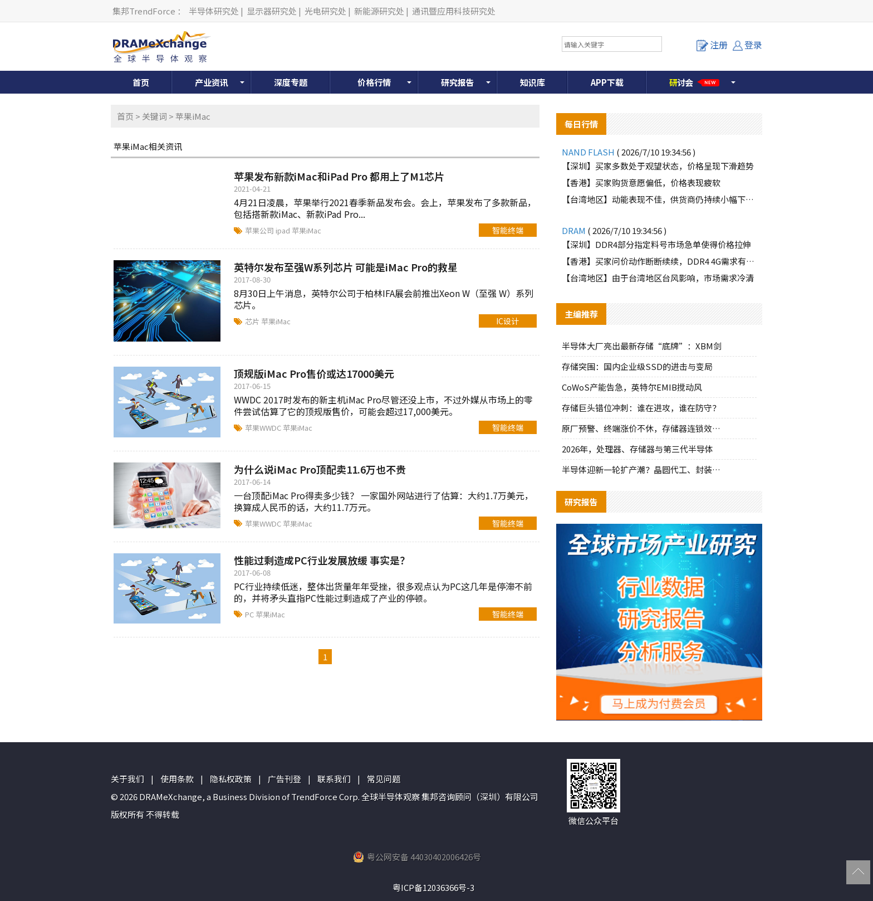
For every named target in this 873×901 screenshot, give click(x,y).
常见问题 (383, 779)
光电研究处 (325, 11)
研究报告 (457, 82)
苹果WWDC (264, 427)
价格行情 (374, 82)
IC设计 (507, 321)
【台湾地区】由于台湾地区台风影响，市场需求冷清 (658, 278)
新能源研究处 (379, 11)
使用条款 (177, 779)
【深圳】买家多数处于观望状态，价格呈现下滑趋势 (658, 166)
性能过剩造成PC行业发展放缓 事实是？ (322, 560)
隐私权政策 (231, 779)
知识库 (532, 82)
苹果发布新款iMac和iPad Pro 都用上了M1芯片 (339, 176)
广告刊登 (284, 779)
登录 (747, 44)
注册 (712, 44)
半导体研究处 (214, 11)
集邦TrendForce (143, 11)
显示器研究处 (272, 11)
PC (250, 614)
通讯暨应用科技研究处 (454, 11)
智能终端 (507, 230)
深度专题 (290, 82)
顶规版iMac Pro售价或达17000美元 (314, 373)
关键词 (154, 116)
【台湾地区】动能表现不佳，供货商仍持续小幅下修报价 (659, 199)
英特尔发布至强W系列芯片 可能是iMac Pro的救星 (346, 267)
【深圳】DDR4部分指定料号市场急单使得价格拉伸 (656, 244)
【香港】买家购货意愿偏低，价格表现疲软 (641, 182)
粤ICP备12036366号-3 (433, 887)
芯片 (253, 321)
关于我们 (127, 779)
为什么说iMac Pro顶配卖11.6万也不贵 (320, 469)
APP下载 (607, 82)
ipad (284, 230)
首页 (141, 82)
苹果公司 (260, 230)
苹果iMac (306, 230)
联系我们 (334, 779)
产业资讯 (211, 82)
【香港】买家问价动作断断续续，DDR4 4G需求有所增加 (659, 261)
